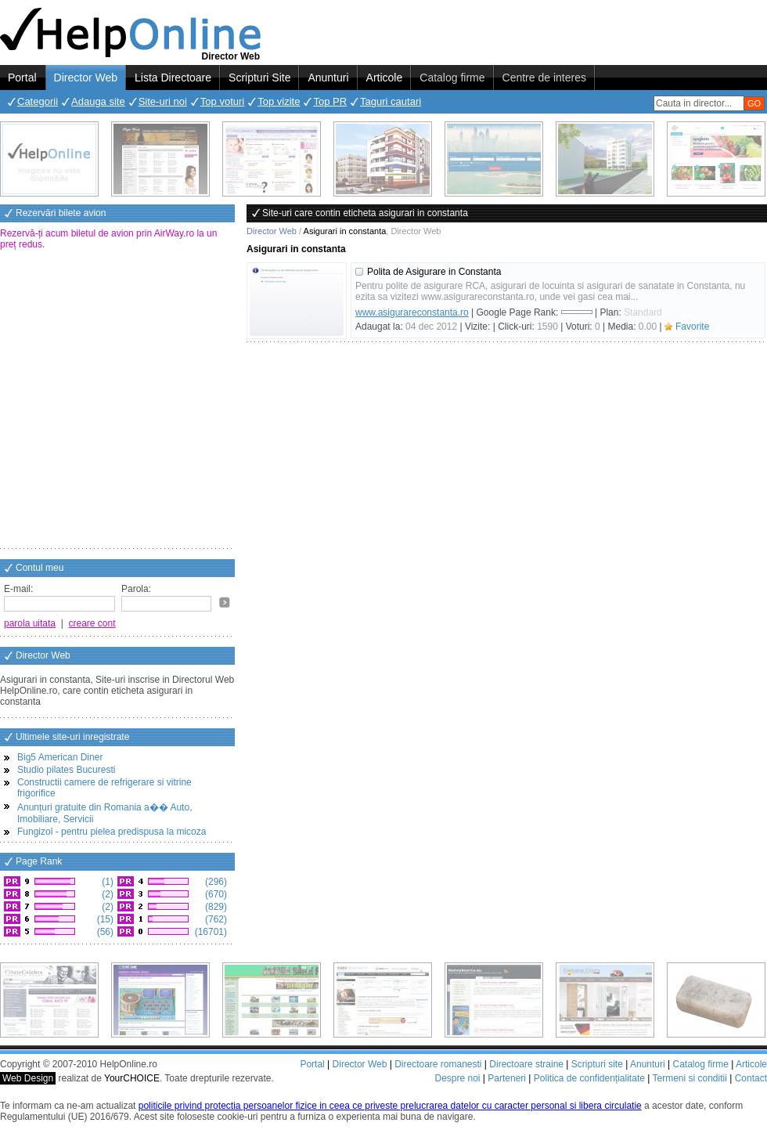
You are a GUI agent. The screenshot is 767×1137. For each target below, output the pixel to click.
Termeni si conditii (689, 1078)
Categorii (37, 101)
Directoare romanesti (437, 1064)
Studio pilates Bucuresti (66, 769)
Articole (384, 77)
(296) (215, 881)
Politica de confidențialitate (589, 1078)
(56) (103, 931)
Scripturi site (597, 1064)
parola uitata (30, 623)
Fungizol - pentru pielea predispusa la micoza (111, 831)
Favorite (692, 326)
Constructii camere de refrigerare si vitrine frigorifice (104, 788)
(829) (215, 906)
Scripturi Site (259, 77)
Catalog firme (452, 77)
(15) (103, 919)
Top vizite (278, 101)
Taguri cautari (390, 101)
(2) (106, 894)
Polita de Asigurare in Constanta (434, 271)
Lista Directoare (173, 77)
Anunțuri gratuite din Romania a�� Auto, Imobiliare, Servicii (104, 813)
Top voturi (222, 101)
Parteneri (507, 1078)
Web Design (27, 1078)
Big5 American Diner (60, 757)
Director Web (85, 77)
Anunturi (328, 77)
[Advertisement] (146, 400)
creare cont (92, 623)
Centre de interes (544, 77)
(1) (106, 881)
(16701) (209, 931)
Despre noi (457, 1078)
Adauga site (98, 101)
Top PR (330, 101)
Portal (22, 77)
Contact (751, 1078)
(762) (215, 919)
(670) (215, 894)
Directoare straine (526, 1064)
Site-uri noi (163, 101)
